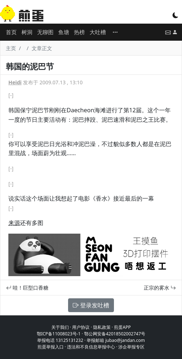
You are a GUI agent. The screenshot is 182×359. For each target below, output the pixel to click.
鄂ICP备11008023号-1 (59, 334)
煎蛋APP (122, 327)
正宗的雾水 (160, 287)
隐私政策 (102, 327)
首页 (11, 32)
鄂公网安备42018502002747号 (114, 334)
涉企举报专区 (131, 347)
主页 (11, 48)
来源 (14, 223)
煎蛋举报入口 (50, 347)
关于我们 (60, 327)
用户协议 (81, 327)
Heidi (14, 82)
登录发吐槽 (91, 305)
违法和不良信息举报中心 (91, 347)
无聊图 (45, 32)
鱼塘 (63, 32)
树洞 (26, 32)
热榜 (79, 32)
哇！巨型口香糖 (27, 287)
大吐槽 (98, 32)
